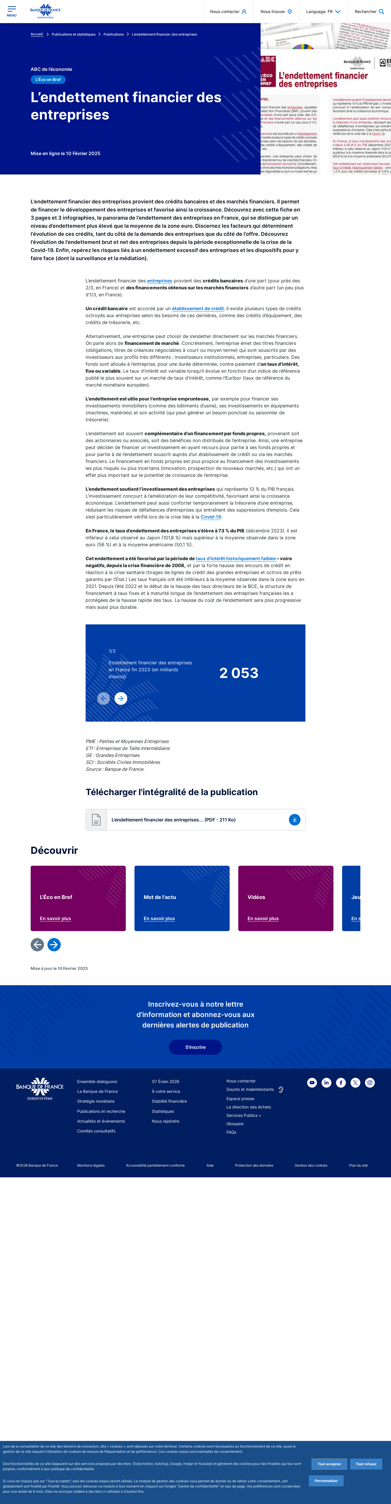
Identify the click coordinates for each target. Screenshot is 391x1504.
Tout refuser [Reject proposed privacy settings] (366, 1464)
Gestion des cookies (311, 1165)
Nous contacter (241, 1080)
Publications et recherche (101, 1111)
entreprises (159, 281)
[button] (195, 819)
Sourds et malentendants (250, 1089)
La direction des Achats (248, 1106)
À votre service (166, 1091)
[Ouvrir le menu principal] (11, 11)
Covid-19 (211, 517)
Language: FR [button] (323, 11)
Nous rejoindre (165, 1121)
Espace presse (240, 1098)
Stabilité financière (169, 1101)
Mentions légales (91, 1165)
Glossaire (235, 1123)
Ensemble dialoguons (97, 1081)
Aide (210, 1165)
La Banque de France (97, 1091)
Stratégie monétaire (96, 1101)
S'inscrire (195, 1047)
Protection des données (254, 1165)
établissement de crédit (198, 308)
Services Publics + (243, 1115)
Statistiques (163, 1111)
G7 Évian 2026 (165, 1081)
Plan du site (358, 1165)
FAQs (231, 1132)
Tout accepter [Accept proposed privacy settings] (329, 1464)
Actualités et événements (101, 1121)
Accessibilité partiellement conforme (155, 1165)
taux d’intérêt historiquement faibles (236, 558)
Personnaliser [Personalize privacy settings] (326, 1481)
